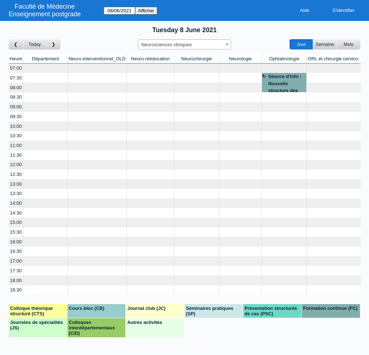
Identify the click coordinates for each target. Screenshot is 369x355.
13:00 (16, 184)
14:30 (16, 213)
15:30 (16, 232)
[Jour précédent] (16, 44)
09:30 (16, 116)
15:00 (16, 222)
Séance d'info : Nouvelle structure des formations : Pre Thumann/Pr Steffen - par (286, 83)
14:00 (16, 203)
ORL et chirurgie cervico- (333, 58)
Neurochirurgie (196, 58)
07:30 (16, 78)
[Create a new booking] (45, 68)
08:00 (16, 87)
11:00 (16, 145)
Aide (304, 10)
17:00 (16, 261)
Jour (301, 44)
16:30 (16, 251)
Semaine (325, 44)
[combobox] (184, 44)
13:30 (16, 193)
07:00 (16, 68)
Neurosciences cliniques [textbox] (166, 44)
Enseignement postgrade (45, 14)
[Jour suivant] (53, 44)
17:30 (16, 270)
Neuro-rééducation (150, 58)
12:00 (16, 164)
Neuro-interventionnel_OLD (96, 58)
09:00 (16, 106)
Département (45, 58)
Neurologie (240, 58)
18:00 (16, 280)
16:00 (16, 241)
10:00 (16, 126)
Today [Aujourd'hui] (34, 44)
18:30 (16, 290)
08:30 (16, 97)
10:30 (16, 135)
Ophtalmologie (284, 58)
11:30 (16, 155)
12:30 (16, 174)
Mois (349, 44)
